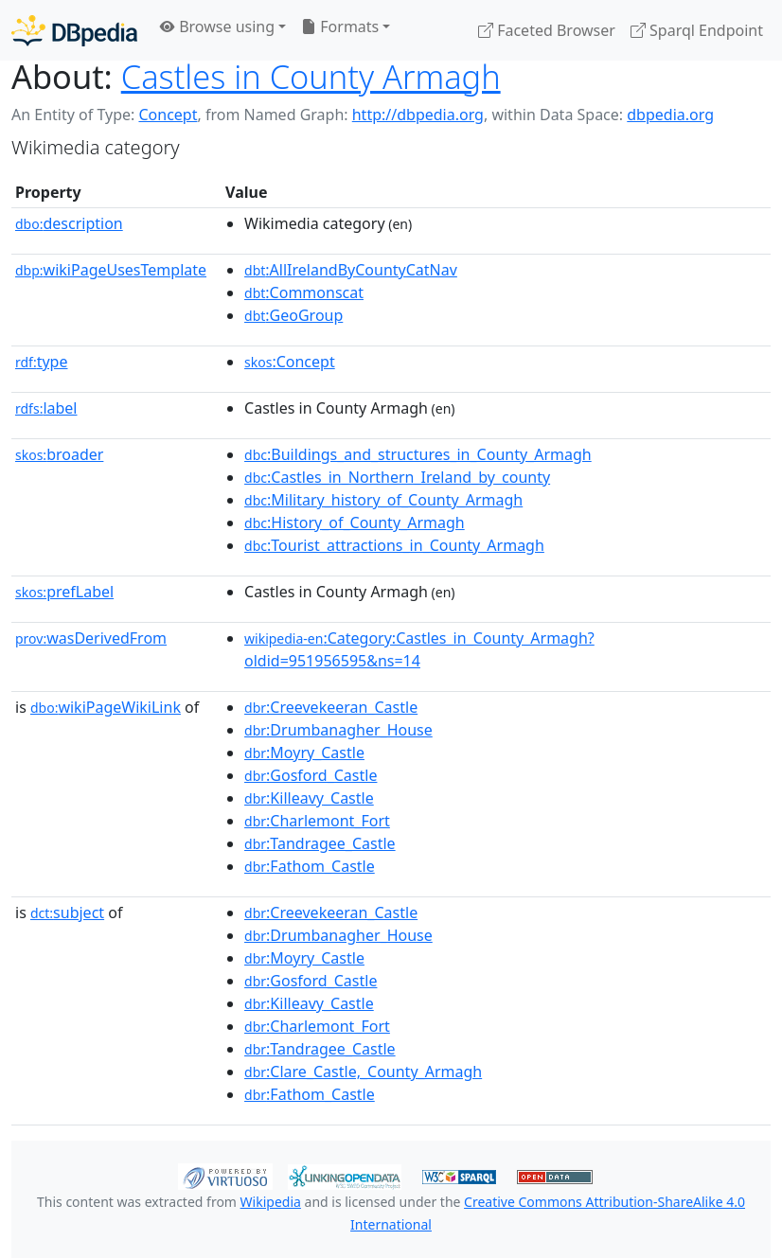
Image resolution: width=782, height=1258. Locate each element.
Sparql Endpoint (697, 30)
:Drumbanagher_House (338, 729)
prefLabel (64, 591)
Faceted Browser (546, 30)
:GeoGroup (293, 315)
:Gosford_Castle (310, 775)
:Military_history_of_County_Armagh (383, 499)
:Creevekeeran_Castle (331, 707)
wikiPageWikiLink (105, 707)
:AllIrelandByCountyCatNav (350, 269)
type (41, 361)
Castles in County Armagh (311, 76)
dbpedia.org (670, 114)
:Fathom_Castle (309, 866)
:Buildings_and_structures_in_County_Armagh (418, 454)
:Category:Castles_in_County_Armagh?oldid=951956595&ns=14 (419, 649)
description (69, 223)
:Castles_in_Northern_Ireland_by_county (397, 477)
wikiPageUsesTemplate (110, 269)
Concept (167, 114)
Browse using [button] (217, 26)
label (46, 408)
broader (59, 454)
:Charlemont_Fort (317, 820)
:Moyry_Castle (304, 752)
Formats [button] (340, 26)
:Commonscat (304, 292)
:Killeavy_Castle (309, 798)
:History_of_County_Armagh (354, 522)
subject (67, 912)
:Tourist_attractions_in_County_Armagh (394, 545)
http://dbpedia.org (418, 114)
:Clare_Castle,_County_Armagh (363, 1071)
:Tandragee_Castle (320, 843)
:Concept (289, 361)
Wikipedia (270, 1202)
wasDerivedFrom (91, 638)
